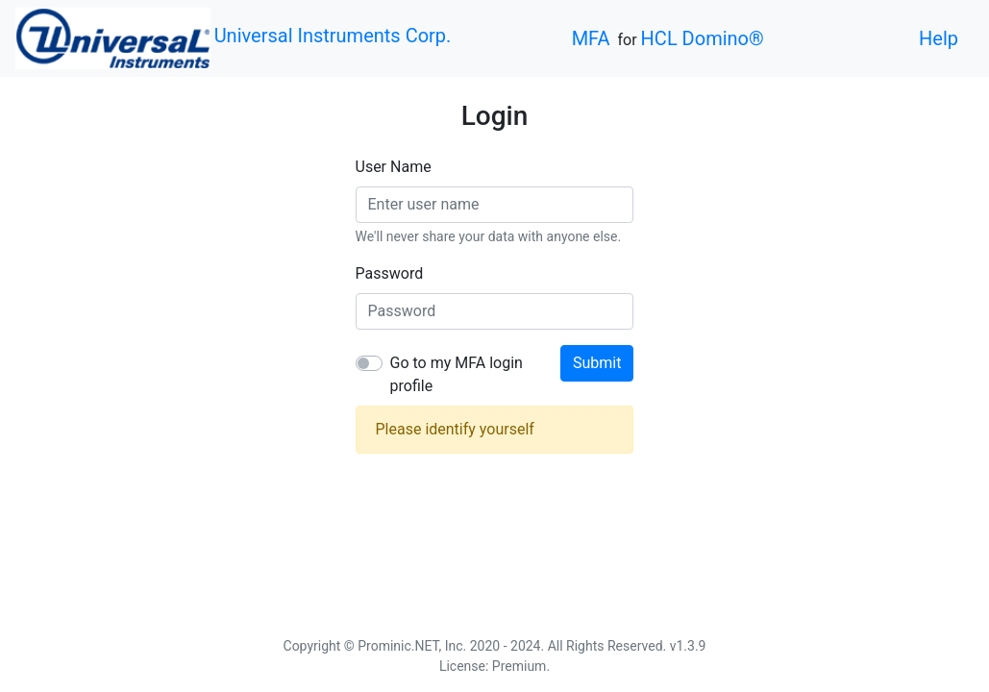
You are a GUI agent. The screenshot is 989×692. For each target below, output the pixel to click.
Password (390, 273)
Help (938, 38)
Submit (597, 363)
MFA (591, 38)
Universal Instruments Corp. (333, 35)
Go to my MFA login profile (456, 374)
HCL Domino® (702, 38)
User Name (394, 167)
